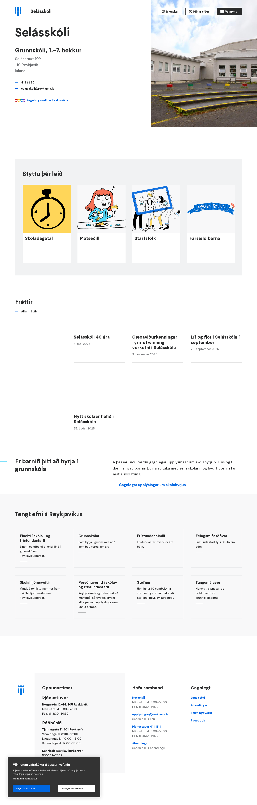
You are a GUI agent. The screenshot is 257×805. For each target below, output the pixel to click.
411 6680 (28, 82)
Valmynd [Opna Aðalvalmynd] (231, 11)
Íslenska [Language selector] (172, 11)
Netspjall (157, 702)
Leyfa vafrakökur (25, 788)
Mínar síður (201, 11)
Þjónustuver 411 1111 (157, 731)
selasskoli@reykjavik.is (37, 88)
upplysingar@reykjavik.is (157, 716)
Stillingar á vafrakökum (72, 788)
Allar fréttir (29, 330)
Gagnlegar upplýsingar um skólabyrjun (152, 503)
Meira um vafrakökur (25, 778)
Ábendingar (157, 745)
